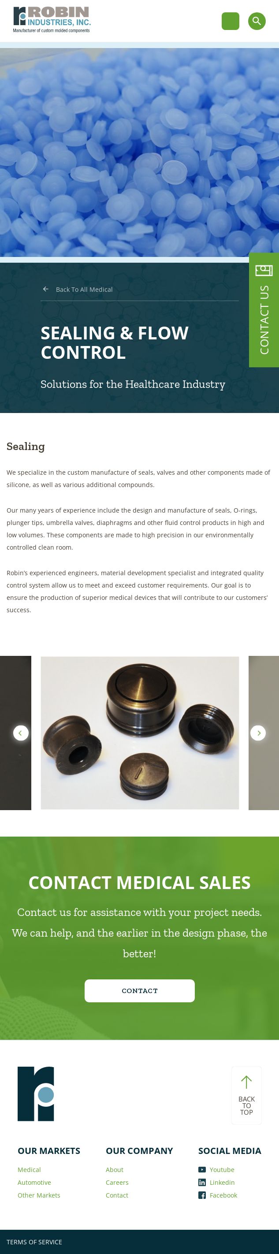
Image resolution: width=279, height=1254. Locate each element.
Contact (117, 1195)
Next (258, 733)
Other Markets (39, 1195)
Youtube (216, 1169)
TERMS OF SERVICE (34, 1242)
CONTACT (140, 990)
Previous (21, 733)
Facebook (217, 1195)
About (114, 1169)
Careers (117, 1182)
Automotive (34, 1182)
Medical (29, 1169)
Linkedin (216, 1182)
